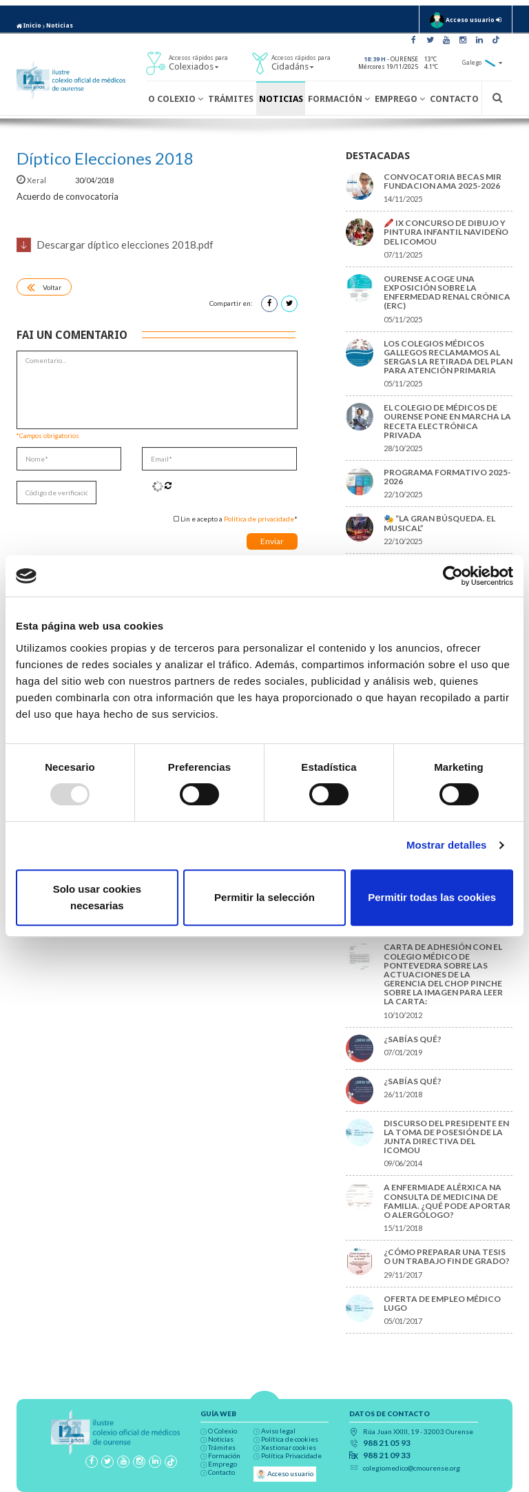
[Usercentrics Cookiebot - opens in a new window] (453, 576)
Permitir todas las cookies (432, 897)
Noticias (59, 25)
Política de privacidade (259, 519)
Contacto (454, 99)
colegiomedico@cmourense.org (411, 1468)
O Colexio (175, 99)
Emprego (400, 99)
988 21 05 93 (387, 1443)
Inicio (29, 25)
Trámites (230, 99)
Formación (339, 99)
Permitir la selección (264, 897)
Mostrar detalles (446, 845)
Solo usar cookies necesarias (97, 897)
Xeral (32, 180)
